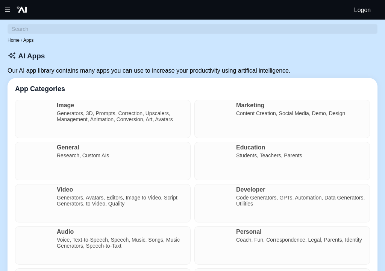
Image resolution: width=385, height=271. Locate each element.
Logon (362, 10)
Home (14, 40)
